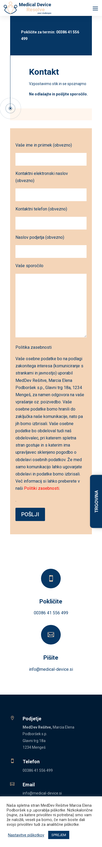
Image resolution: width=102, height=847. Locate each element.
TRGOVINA (96, 501)
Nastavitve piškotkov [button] (26, 835)
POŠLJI (30, 514)
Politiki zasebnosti (41, 488)
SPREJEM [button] (58, 835)
